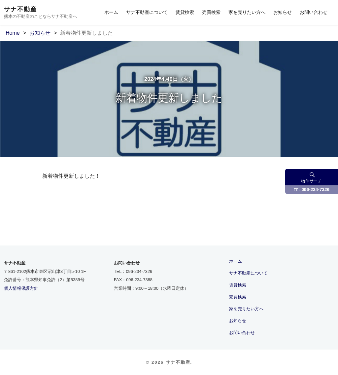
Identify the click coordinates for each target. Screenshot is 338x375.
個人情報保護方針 (21, 288)
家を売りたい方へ (246, 12)
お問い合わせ (313, 12)
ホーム (111, 12)
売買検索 (211, 12)
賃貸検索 (185, 12)
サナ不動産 (20, 9)
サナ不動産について (147, 12)
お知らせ (282, 12)
